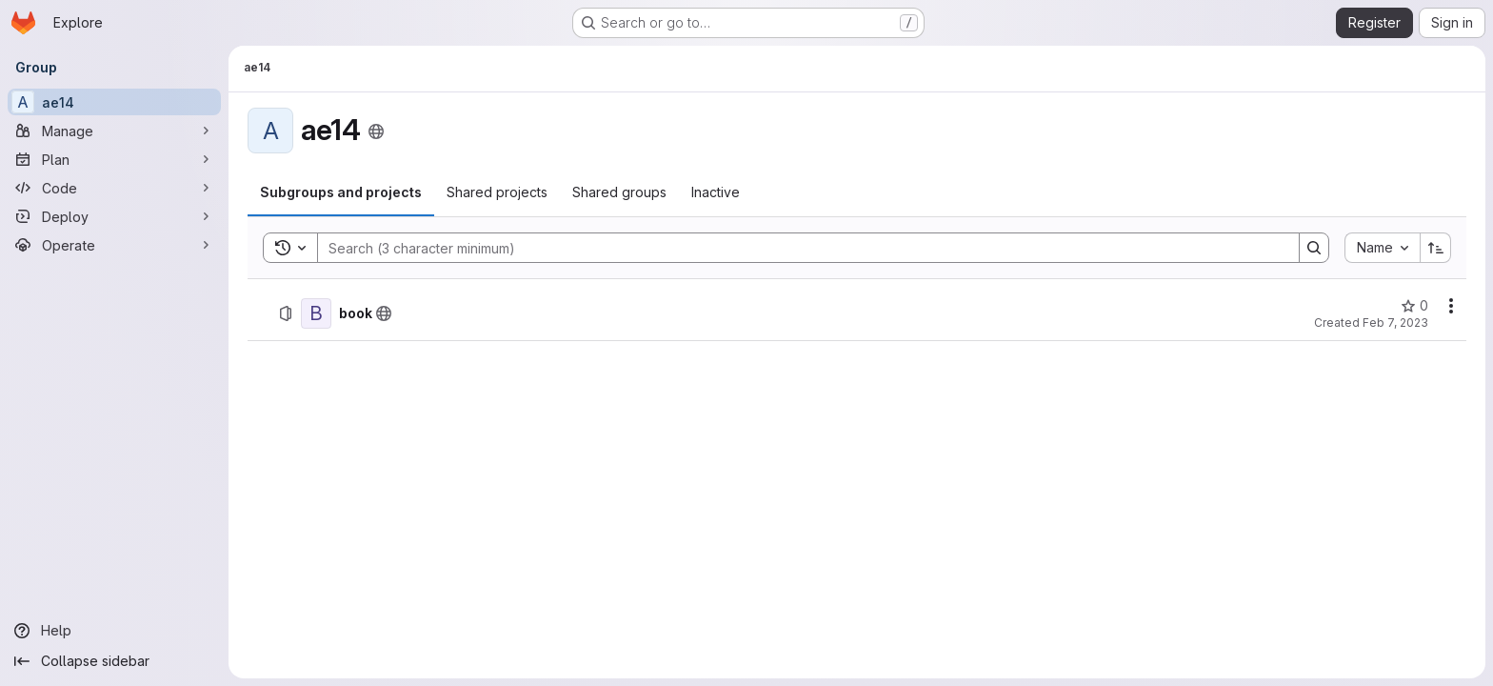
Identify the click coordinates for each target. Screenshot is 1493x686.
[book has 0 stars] (1414, 305)
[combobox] (1382, 247)
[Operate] (114, 245)
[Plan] (114, 159)
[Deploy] (114, 216)
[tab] (341, 192)
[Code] (114, 187)
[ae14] (114, 102)
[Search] (798, 247)
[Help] (114, 630)
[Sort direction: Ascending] (1436, 247)
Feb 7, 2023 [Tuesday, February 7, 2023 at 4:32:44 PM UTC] (1395, 322)
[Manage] (114, 130)
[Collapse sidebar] (114, 661)
